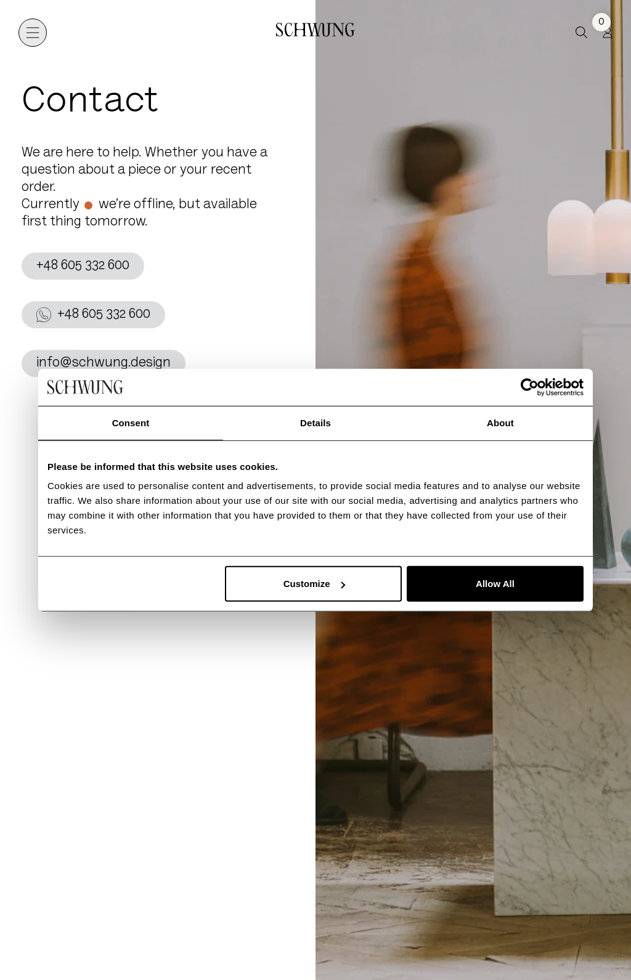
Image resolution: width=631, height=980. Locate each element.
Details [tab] (315, 422)
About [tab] (500, 422)
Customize (314, 583)
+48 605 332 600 (82, 266)
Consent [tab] (131, 422)
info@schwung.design (103, 363)
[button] (581, 32)
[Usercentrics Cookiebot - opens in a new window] (530, 387)
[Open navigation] (32, 32)
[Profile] (608, 32)
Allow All (495, 583)
